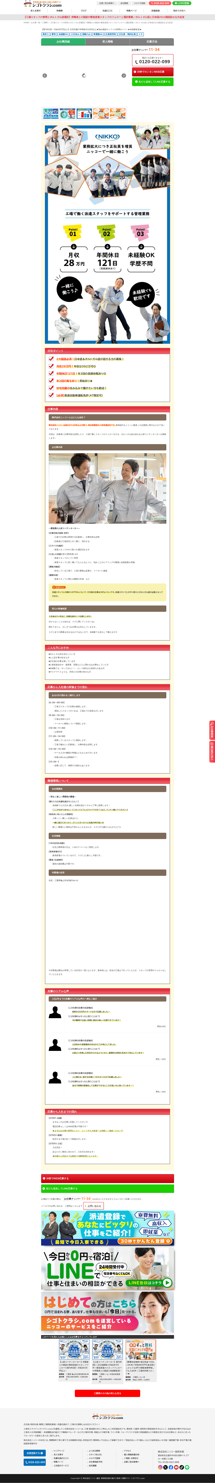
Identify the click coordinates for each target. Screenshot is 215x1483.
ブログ (83, 11)
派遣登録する (35, 1453)
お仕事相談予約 (95, 1462)
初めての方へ (179, 11)
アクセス (127, 1451)
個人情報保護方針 (131, 1455)
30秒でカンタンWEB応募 (150, 71)
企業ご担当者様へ (106, 3)
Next (124, 75)
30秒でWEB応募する (57, 1178)
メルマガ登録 (139, 3)
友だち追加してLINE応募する (154, 81)
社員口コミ (108, 11)
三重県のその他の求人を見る (107, 1393)
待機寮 (59, 11)
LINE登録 (182, 3)
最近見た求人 (212, 751)
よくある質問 (94, 1451)
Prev (45, 75)
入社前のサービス (61, 1466)
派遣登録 (155, 11)
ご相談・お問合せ (131, 1458)
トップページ (59, 1451)
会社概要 (124, 3)
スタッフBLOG (95, 1455)
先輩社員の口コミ (61, 1458)
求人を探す (35, 11)
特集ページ (131, 11)
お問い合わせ (94, 1206)
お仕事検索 (212, 730)
